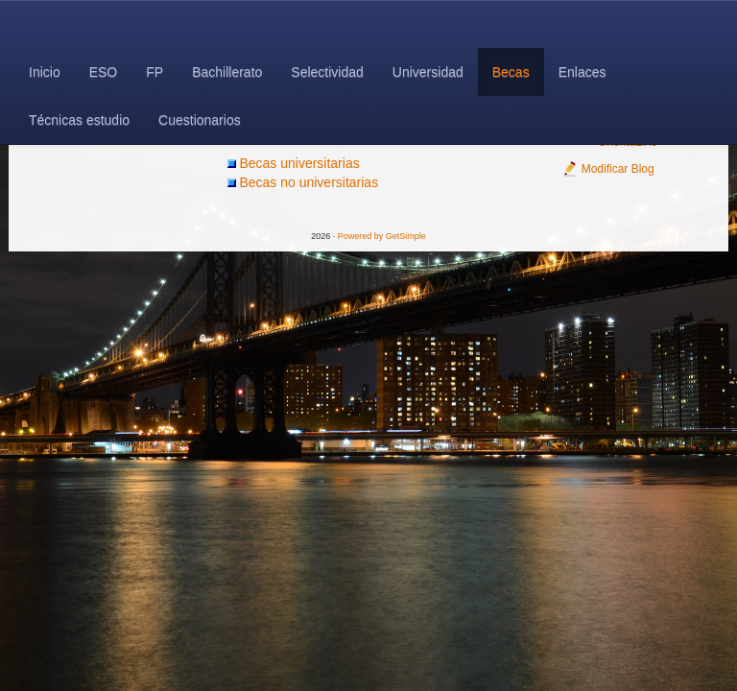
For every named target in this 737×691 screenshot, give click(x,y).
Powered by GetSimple (382, 236)
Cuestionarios (199, 120)
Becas (511, 72)
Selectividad (327, 72)
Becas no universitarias (308, 182)
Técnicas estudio (79, 120)
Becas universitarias (299, 163)
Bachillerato (227, 72)
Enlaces (582, 72)
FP (154, 72)
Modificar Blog (608, 169)
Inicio (44, 72)
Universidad (428, 72)
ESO (103, 72)
